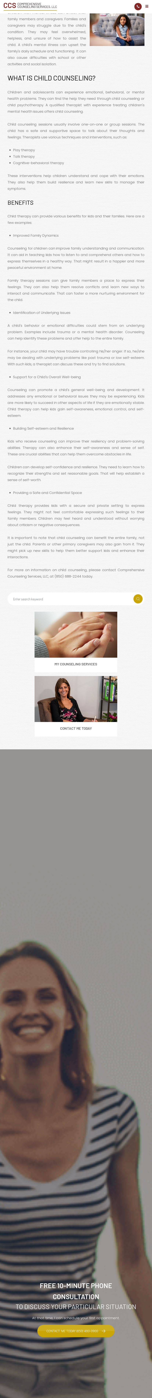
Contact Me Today (76, 728)
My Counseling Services (76, 664)
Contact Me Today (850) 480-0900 (72, 1331)
